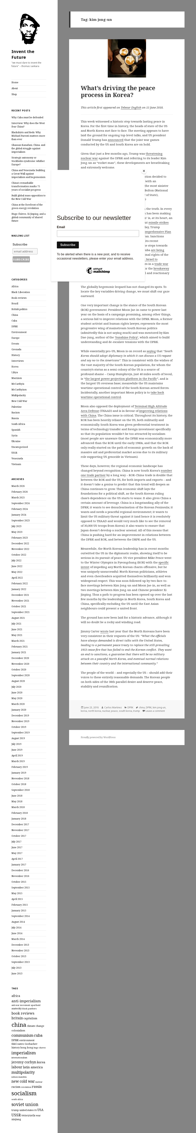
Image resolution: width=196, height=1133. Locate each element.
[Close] (144, 171)
